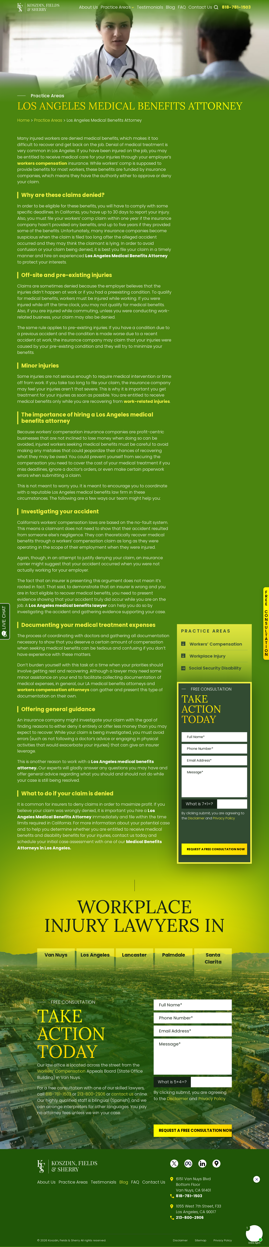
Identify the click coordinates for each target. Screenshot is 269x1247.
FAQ (182, 7)
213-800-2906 (91, 1094)
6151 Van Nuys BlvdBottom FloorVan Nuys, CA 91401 (193, 1184)
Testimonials (150, 7)
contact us (122, 1094)
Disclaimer (196, 818)
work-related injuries (147, 401)
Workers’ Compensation (216, 644)
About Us (88, 7)
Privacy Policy (224, 818)
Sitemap (200, 1241)
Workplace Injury (207, 656)
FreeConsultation (266, 623)
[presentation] (213, 833)
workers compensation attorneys (53, 690)
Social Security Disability (215, 668)
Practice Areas (116, 7)
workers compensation (42, 163)
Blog (170, 7)
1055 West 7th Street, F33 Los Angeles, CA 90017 (198, 1209)
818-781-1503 (236, 7)
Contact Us (200, 7)
